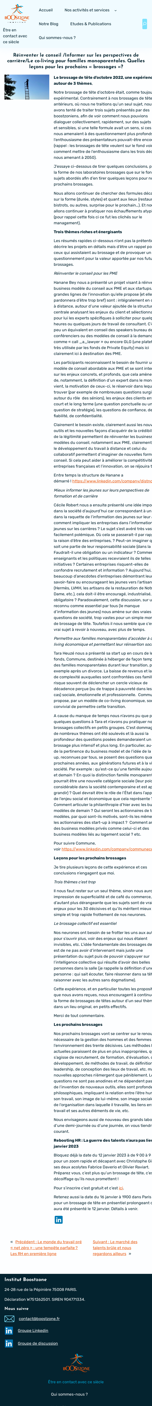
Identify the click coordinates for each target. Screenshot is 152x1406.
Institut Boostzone (25, 1279)
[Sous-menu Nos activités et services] (115, 10)
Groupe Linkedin (33, 1330)
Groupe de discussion (38, 1343)
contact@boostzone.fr (39, 1318)
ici (121, 1188)
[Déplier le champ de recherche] (144, 24)
